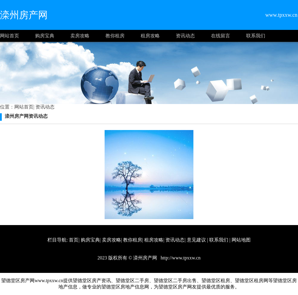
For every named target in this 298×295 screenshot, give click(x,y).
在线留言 (220, 35)
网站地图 (241, 239)
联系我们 (255, 35)
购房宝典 (44, 35)
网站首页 (9, 35)
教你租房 (115, 35)
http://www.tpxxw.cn (180, 257)
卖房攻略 (79, 35)
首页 (73, 239)
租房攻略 (150, 35)
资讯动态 (185, 35)
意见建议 (196, 239)
